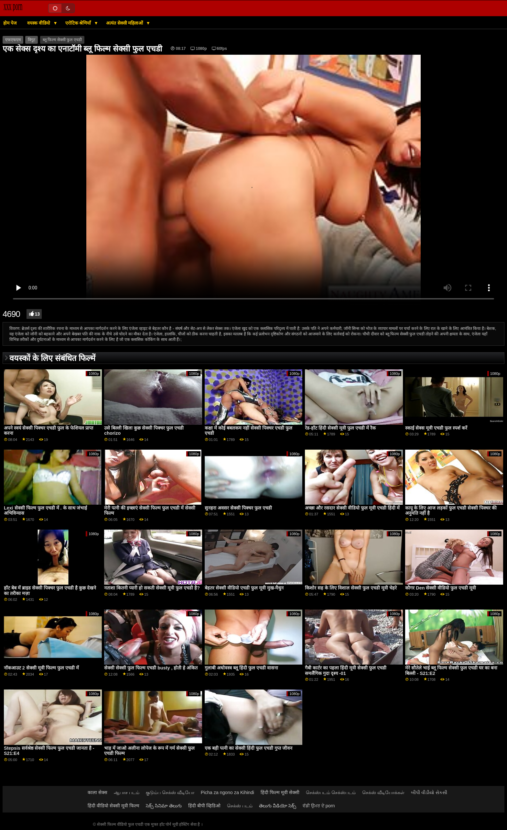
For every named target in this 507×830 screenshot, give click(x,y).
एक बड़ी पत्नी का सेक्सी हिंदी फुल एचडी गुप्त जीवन (248, 748)
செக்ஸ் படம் (240, 805)
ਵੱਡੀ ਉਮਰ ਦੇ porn (319, 805)
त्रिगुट (31, 40)
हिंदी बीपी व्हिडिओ (204, 805)
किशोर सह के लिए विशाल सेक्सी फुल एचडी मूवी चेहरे (351, 587)
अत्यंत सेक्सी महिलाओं (125, 23)
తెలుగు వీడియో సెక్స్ (277, 805)
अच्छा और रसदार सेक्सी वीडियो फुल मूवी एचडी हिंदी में (352, 507)
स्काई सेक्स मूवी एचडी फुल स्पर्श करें (436, 428)
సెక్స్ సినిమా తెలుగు (164, 805)
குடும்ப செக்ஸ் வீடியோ (170, 792)
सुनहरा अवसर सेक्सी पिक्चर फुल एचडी (238, 507)
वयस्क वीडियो (39, 23)
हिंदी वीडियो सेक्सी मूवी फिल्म (113, 805)
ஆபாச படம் (126, 792)
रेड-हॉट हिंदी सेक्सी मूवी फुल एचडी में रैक (340, 428)
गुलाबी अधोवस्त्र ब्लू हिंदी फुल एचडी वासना (241, 667)
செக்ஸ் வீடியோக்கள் (383, 792)
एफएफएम (13, 40)
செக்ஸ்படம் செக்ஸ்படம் (331, 792)
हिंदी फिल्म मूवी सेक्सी (280, 792)
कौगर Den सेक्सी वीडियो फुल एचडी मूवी (440, 587)
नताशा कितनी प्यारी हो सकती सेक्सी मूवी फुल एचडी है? (152, 587)
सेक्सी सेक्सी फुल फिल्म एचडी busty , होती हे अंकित (151, 667)
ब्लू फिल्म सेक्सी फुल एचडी (62, 40)
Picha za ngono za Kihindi (227, 792)
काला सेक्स (97, 792)
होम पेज (9, 23)
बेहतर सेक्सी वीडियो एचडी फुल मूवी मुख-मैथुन (244, 587)
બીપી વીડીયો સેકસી (429, 792)
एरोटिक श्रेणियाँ (78, 23)
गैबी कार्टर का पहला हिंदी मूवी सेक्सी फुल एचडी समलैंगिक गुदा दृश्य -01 (345, 670)
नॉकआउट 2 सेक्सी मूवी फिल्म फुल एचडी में (41, 667)
